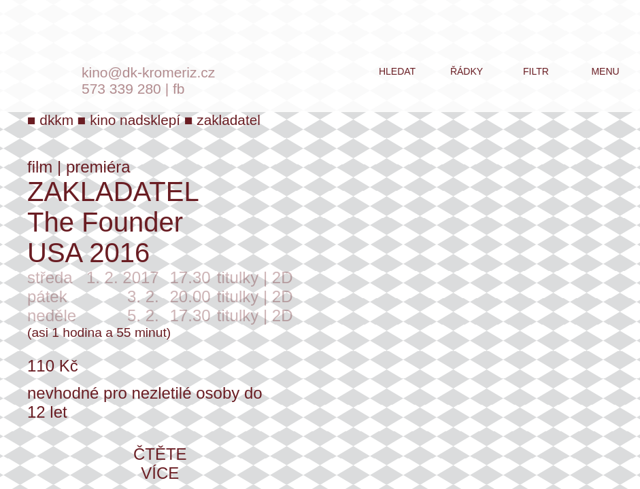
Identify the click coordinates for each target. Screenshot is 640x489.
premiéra (98, 167)
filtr (536, 71)
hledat (397, 71)
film (39, 167)
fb (179, 88)
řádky (466, 71)
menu (605, 71)
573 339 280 (121, 88)
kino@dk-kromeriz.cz (148, 72)
